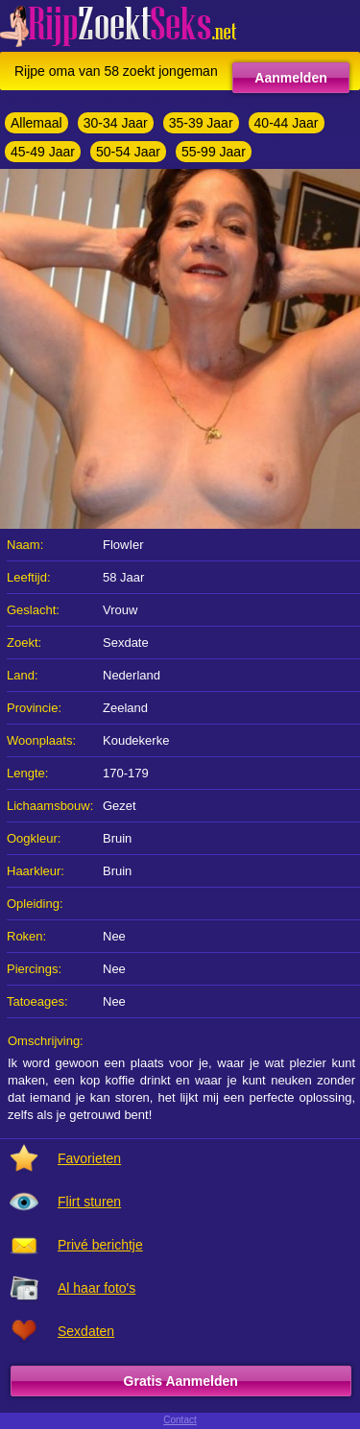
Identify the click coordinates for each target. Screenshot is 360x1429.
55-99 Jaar (213, 151)
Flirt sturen (89, 1201)
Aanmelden (290, 77)
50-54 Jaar (128, 151)
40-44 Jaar (286, 123)
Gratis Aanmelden (181, 1381)
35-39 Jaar (201, 123)
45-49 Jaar (43, 151)
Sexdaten (86, 1331)
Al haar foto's (96, 1288)
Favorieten (89, 1158)
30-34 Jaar (116, 123)
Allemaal (36, 123)
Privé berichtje (100, 1244)
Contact (179, 1420)
